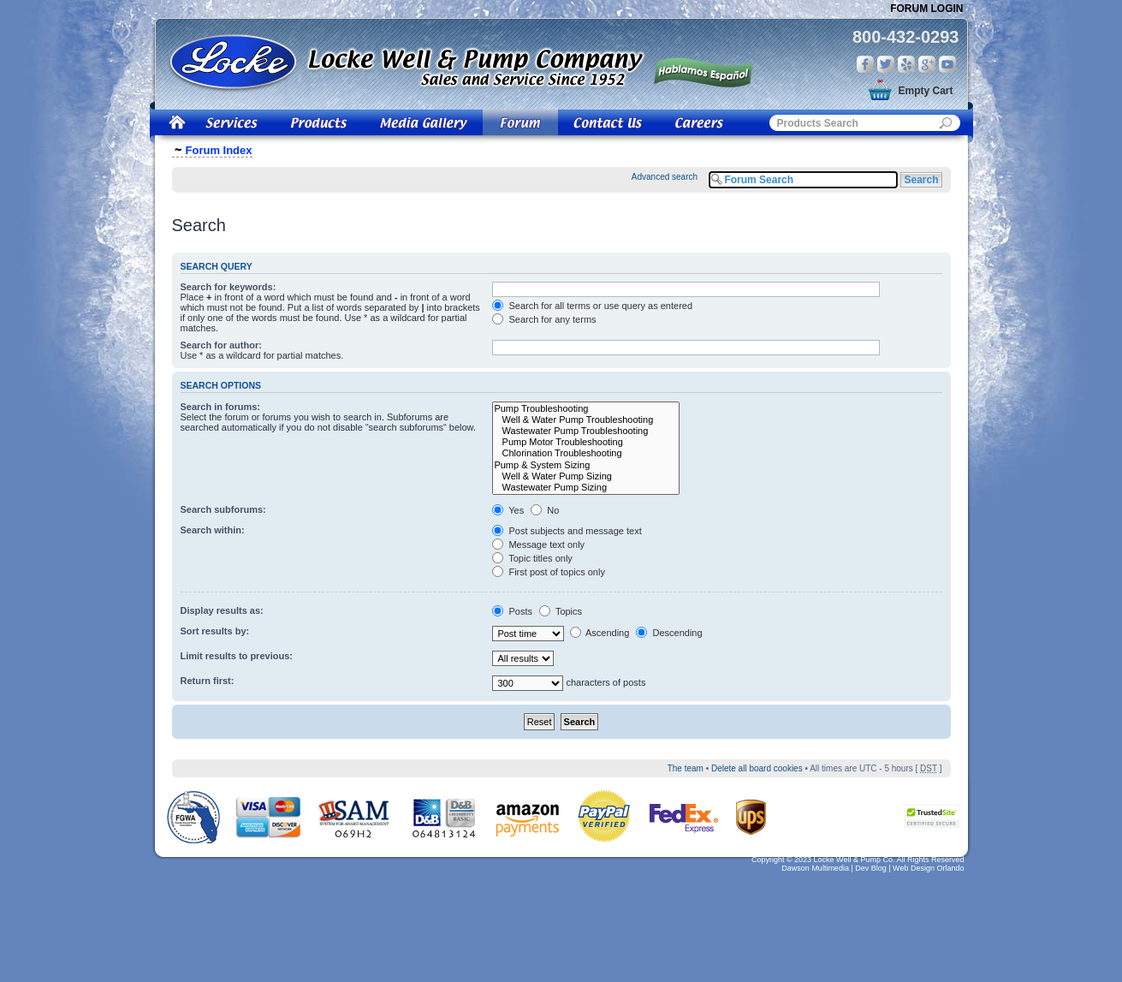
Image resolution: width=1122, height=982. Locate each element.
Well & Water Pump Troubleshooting (586, 420)
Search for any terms (544, 319)
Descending (669, 633)
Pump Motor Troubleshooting (586, 442)
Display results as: (222, 610)
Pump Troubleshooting (586, 408)
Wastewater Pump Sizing (586, 487)
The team (685, 768)
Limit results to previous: (237, 656)
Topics (560, 611)
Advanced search (665, 177)
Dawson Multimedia (815, 868)
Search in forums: (221, 407)
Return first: (207, 680)
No (545, 510)
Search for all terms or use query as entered (592, 306)
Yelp (906, 64)
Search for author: (221, 345)
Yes (508, 510)
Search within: (213, 530)
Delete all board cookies (757, 768)
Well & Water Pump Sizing (586, 476)
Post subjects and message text (566, 531)
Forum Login (926, 9)
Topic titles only (532, 558)
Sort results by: (215, 631)
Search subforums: (223, 509)
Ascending (600, 633)
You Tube (947, 64)
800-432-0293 (905, 36)
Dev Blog (871, 868)
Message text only (538, 544)
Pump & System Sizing (586, 465)
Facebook (865, 64)
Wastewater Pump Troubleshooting (586, 431)
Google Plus (926, 64)
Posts (512, 611)
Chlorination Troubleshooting (586, 453)
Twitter (885, 64)
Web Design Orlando (928, 868)
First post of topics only (548, 572)
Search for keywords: (228, 287)
